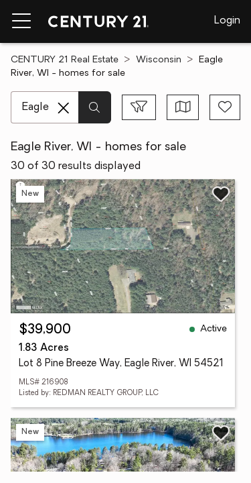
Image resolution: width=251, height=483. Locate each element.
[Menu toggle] (21, 21)
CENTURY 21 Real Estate (64, 60)
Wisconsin (158, 60)
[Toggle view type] (183, 107)
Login (227, 20)
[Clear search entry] (63, 108)
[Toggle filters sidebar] (139, 107)
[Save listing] (221, 194)
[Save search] (225, 107)
